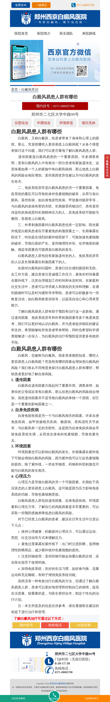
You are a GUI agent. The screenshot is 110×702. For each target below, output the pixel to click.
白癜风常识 (29, 89)
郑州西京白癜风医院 (58, 683)
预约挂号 (26, 625)
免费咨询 (20, 5)
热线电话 (55, 625)
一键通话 (41, 5)
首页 (14, 89)
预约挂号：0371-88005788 (55, 106)
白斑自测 (84, 625)
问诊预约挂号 (91, 698)
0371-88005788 (85, 5)
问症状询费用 (18, 698)
